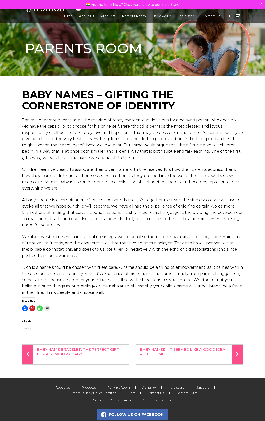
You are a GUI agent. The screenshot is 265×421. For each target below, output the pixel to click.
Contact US (211, 16)
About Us (86, 16)
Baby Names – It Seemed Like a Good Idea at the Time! (191, 354)
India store (187, 16)
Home (67, 16)
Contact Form (187, 393)
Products (108, 16)
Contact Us (155, 393)
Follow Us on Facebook (132, 414)
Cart (131, 393)
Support (203, 387)
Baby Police (162, 16)
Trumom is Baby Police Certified (91, 393)
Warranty (149, 387)
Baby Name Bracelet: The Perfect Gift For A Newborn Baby (70, 354)
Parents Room (134, 16)
